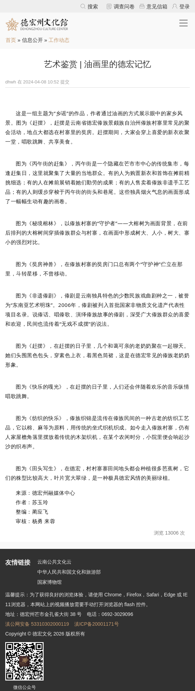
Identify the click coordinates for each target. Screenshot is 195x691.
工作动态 (58, 40)
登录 (184, 6)
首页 (11, 40)
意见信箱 (157, 6)
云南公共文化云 (54, 562)
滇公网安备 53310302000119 (37, 624)
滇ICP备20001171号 (96, 624)
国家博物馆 (49, 582)
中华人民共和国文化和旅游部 (69, 572)
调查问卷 (124, 6)
